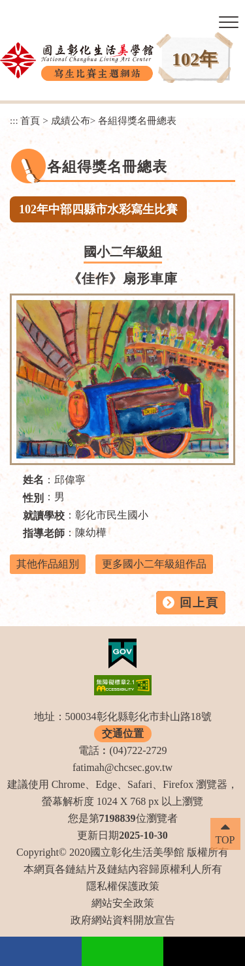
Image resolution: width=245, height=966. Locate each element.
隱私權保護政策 (122, 886)
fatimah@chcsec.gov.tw (122, 767)
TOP (225, 839)
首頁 (30, 120)
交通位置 (123, 733)
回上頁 (199, 602)
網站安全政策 (122, 903)
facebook (41, 951)
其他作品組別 (47, 563)
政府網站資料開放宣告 (123, 920)
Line (122, 951)
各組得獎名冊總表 (137, 120)
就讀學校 (44, 515)
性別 (33, 498)
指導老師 (44, 533)
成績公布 (70, 120)
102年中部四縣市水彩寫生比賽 (98, 209)
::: (14, 120)
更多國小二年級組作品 (154, 563)
